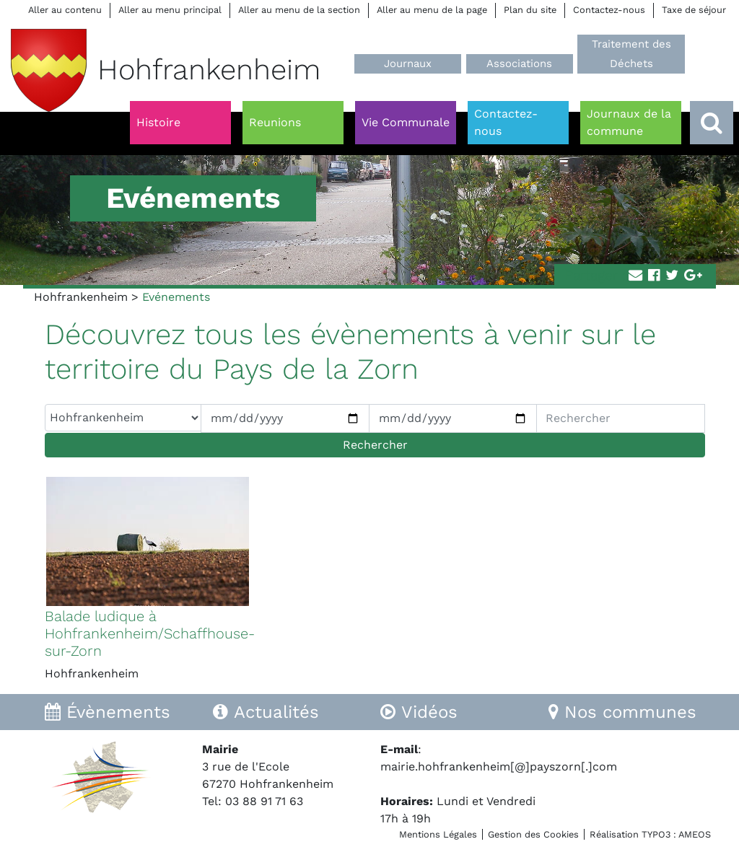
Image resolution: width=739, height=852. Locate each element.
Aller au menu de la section (299, 9)
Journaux (408, 63)
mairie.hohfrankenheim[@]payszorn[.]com (498, 766)
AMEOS (694, 834)
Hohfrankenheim (81, 297)
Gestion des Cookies (533, 834)
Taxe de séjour (694, 9)
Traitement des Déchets (631, 54)
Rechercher (375, 445)
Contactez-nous (609, 9)
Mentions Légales (438, 834)
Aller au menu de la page (432, 9)
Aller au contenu (65, 9)
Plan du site (530, 9)
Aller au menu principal (170, 9)
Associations (519, 63)
